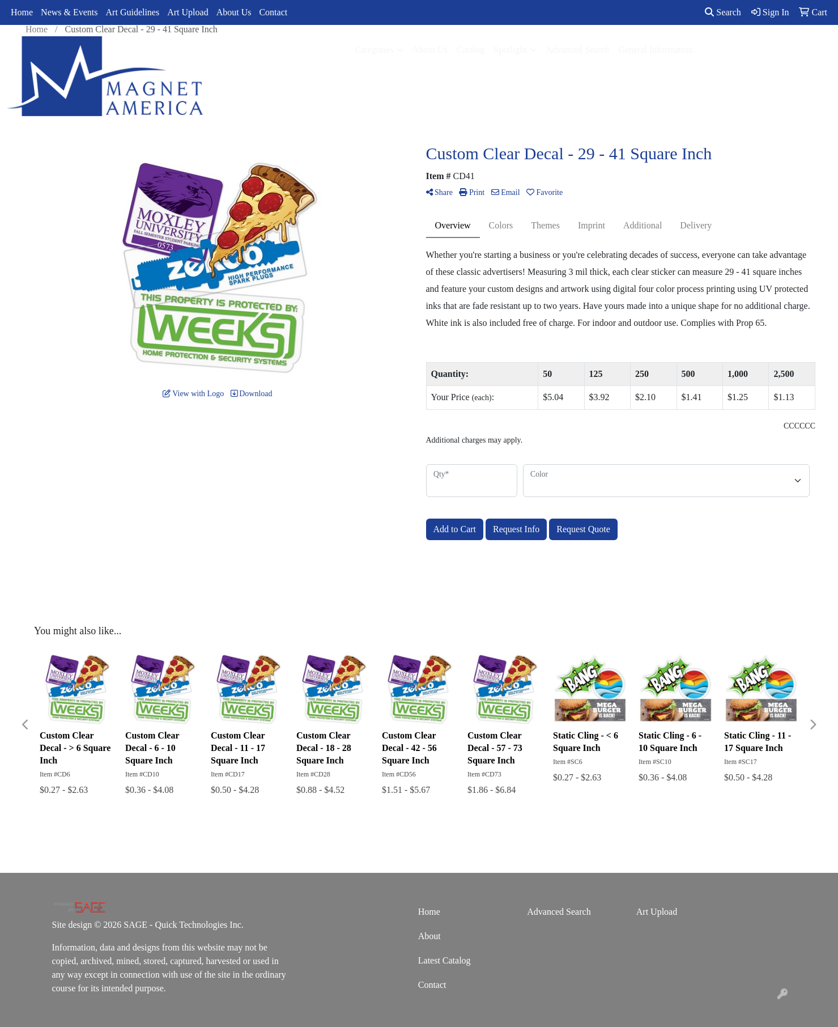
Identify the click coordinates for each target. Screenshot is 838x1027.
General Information (655, 49)
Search (723, 12)
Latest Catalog (444, 960)
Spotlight (510, 49)
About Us (234, 12)
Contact (273, 12)
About (429, 936)
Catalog (471, 49)
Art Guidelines (133, 12)
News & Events (69, 12)
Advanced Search (577, 49)
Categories (374, 49)
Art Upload (187, 12)
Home (22, 12)
